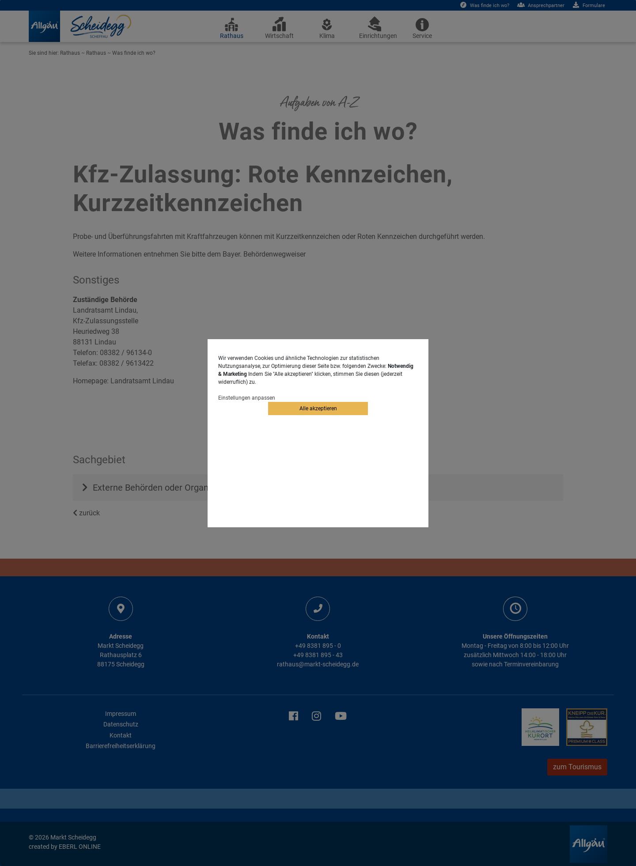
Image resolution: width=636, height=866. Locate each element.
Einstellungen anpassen (246, 398)
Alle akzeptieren (318, 408)
